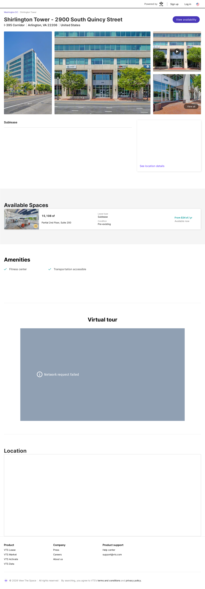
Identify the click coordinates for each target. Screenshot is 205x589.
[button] (36, 226)
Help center (109, 549)
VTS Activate (11, 559)
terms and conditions (109, 580)
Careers (57, 554)
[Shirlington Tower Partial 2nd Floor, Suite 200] (102, 219)
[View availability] (186, 19)
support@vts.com (112, 554)
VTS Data (9, 563)
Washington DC (11, 12)
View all (191, 106)
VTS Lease (10, 549)
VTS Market (10, 554)
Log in (188, 4)
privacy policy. (134, 580)
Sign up (174, 4)
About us (58, 559)
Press (56, 549)
